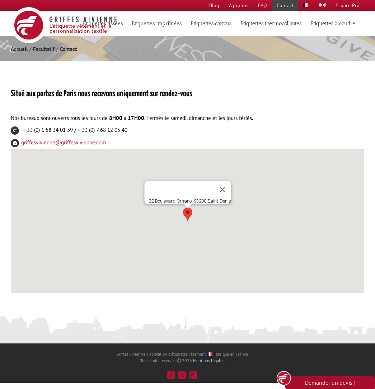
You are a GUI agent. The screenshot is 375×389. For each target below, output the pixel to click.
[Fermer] (222, 189)
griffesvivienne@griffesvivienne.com (63, 142)
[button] (187, 214)
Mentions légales (208, 360)
